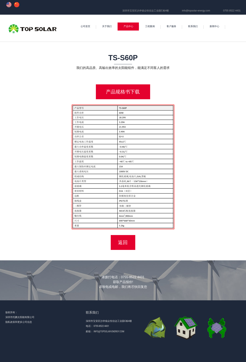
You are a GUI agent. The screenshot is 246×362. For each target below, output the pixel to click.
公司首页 (85, 26)
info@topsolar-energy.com (196, 10)
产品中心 (128, 26)
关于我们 (107, 26)
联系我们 (193, 26)
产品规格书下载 (123, 91)
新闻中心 (214, 26)
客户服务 (171, 26)
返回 (123, 242)
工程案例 (150, 26)
